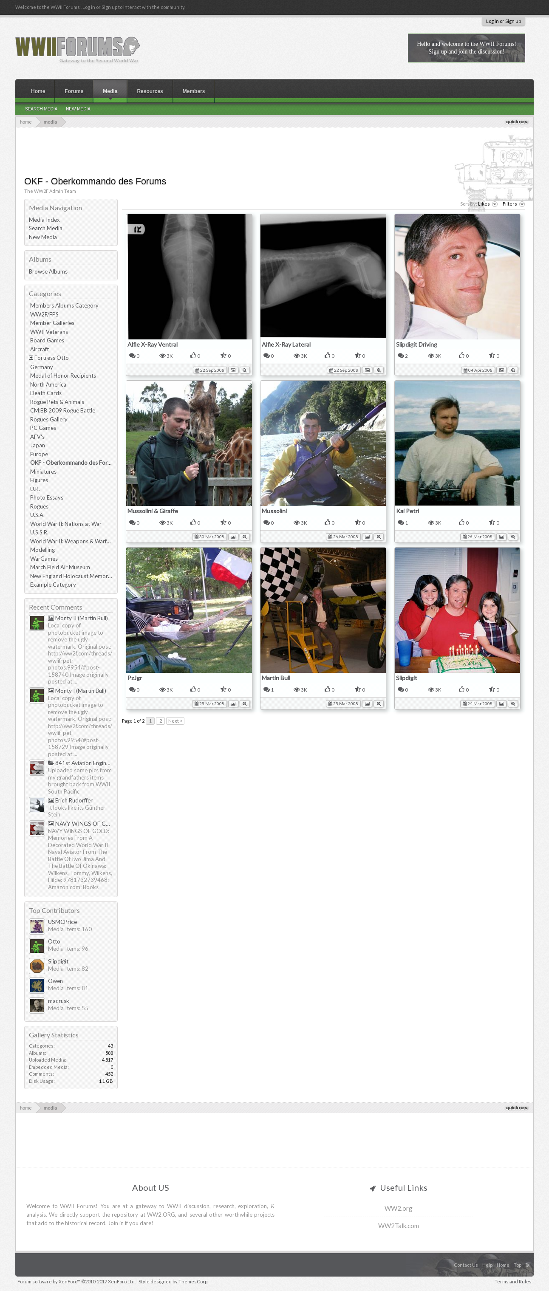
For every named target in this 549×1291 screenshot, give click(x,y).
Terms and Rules (513, 1281)
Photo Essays (46, 497)
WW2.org (399, 1208)
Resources (150, 91)
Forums (74, 91)
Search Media (45, 228)
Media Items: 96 (68, 948)
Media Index (44, 219)
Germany (41, 367)
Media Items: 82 (68, 968)
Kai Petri (407, 510)
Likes (488, 204)
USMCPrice (62, 921)
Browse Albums (48, 271)
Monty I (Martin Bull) (77, 690)
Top (517, 1265)
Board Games (47, 340)
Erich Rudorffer (70, 800)
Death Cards (46, 393)
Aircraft (39, 349)
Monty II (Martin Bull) (78, 618)
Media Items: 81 (68, 988)
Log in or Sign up (503, 21)
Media (110, 91)
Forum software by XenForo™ (76, 1281)
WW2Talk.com (398, 1225)
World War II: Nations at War (66, 523)
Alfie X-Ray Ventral (152, 344)
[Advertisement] (274, 151)
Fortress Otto (51, 357)
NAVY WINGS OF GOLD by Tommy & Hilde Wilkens (80, 823)
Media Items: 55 (68, 1008)
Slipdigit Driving (416, 344)
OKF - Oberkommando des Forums (74, 462)
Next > (175, 720)
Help (487, 1265)
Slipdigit (406, 677)
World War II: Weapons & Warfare (72, 541)
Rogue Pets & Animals (57, 401)
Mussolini (274, 510)
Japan (37, 445)
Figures (39, 480)
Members (194, 91)
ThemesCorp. (193, 1281)
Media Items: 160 (70, 929)
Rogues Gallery (49, 419)
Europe (39, 454)
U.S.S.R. (39, 532)
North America (48, 384)
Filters (514, 204)
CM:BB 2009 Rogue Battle (62, 410)
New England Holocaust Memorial (71, 576)
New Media (43, 237)
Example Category (53, 584)
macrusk (58, 1000)
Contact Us (466, 1265)
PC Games (43, 427)
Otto (54, 941)
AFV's (37, 436)
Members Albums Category (64, 305)
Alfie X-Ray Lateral (286, 344)
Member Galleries (52, 322)
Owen (55, 980)
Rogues (39, 506)
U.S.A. (37, 514)
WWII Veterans (49, 331)
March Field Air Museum (60, 567)
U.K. (35, 489)
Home (38, 91)
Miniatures (43, 471)
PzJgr (134, 677)
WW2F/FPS (44, 314)
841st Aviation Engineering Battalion (80, 763)
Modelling (42, 549)
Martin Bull (276, 677)
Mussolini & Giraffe (152, 510)
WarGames (44, 558)
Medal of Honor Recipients (63, 375)
